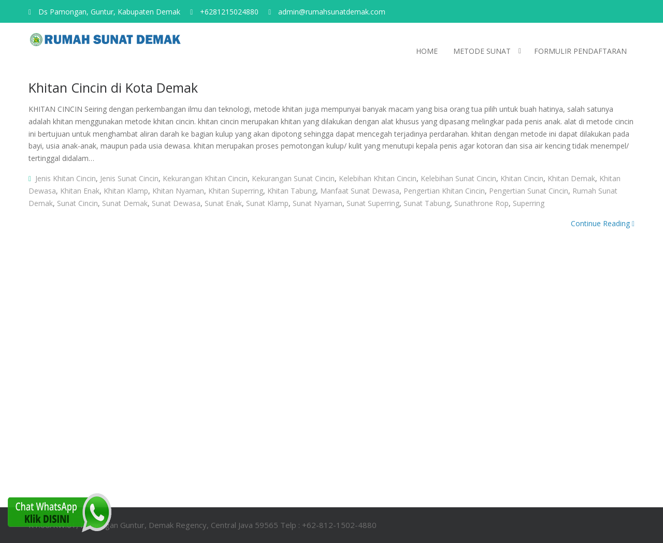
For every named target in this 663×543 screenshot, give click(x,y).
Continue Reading (603, 223)
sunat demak (125, 203)
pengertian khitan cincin (444, 191)
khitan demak (571, 178)
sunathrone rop (481, 203)
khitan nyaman (178, 191)
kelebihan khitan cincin (377, 178)
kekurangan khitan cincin (205, 178)
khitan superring (235, 191)
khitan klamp (126, 191)
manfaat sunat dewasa (359, 191)
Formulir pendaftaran (580, 51)
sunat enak (223, 203)
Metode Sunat (482, 51)
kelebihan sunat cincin (458, 178)
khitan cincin (521, 178)
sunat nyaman (317, 203)
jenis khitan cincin (65, 178)
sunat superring (373, 203)
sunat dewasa (176, 203)
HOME (427, 51)
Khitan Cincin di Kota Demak (113, 87)
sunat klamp (267, 203)
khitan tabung (291, 191)
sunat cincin (77, 203)
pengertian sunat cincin (528, 191)
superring (528, 203)
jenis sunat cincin (129, 178)
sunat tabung (426, 203)
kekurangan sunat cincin (293, 178)
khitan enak (79, 191)
